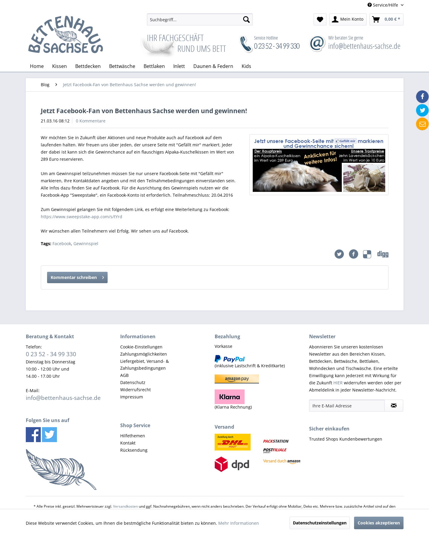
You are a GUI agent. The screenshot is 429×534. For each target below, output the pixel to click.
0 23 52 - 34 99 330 (51, 354)
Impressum (131, 397)
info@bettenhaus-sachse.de (63, 398)
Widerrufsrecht (135, 389)
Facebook (61, 243)
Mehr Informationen (238, 523)
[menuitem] (200, 19)
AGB (124, 375)
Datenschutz (132, 382)
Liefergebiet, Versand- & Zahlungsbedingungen (144, 364)
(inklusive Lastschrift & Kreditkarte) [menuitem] (250, 361)
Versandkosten (125, 506)
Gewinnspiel (85, 243)
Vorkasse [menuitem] (223, 346)
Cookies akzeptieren (379, 523)
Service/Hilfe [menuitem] (383, 5)
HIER (338, 383)
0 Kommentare (91, 121)
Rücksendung (133, 450)
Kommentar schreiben (77, 276)
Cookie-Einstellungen (141, 347)
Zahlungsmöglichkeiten (143, 354)
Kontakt (128, 443)
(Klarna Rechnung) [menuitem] (233, 399)
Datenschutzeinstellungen (320, 523)
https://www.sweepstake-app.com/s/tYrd (81, 216)
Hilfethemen (132, 436)
